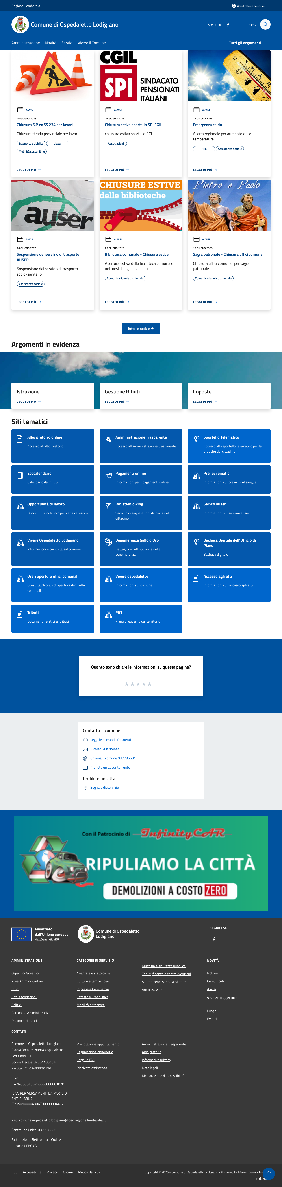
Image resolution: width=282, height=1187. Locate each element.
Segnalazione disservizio (95, 1052)
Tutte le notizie (141, 328)
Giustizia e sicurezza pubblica (164, 965)
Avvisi (25, 110)
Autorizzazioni (152, 989)
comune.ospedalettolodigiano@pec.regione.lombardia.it (62, 1120)
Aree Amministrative (27, 981)
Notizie (212, 973)
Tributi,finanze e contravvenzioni (166, 973)
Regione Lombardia (25, 5)
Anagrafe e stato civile (93, 973)
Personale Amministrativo (30, 1012)
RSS (14, 1172)
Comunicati (215, 981)
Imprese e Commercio (93, 989)
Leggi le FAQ (86, 1059)
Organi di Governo (25, 973)
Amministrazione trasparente (164, 1044)
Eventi (212, 1018)
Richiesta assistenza (92, 1067)
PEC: (15, 1120)
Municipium (247, 1172)
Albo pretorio (151, 1052)
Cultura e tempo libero (93, 981)
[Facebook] (226, 24)
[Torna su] (269, 1174)
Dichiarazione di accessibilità (163, 1075)
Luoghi (212, 1010)
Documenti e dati (24, 1020)
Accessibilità (32, 1172)
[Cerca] (265, 24)
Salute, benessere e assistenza (165, 981)
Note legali (150, 1067)
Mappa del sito (89, 1172)
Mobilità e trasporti (91, 1004)
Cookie (68, 1172)
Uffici (15, 989)
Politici (16, 1004)
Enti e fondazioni (24, 997)
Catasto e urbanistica (92, 997)
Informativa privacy (156, 1059)
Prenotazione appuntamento (98, 1044)
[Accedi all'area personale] (248, 6)
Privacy (52, 1172)
